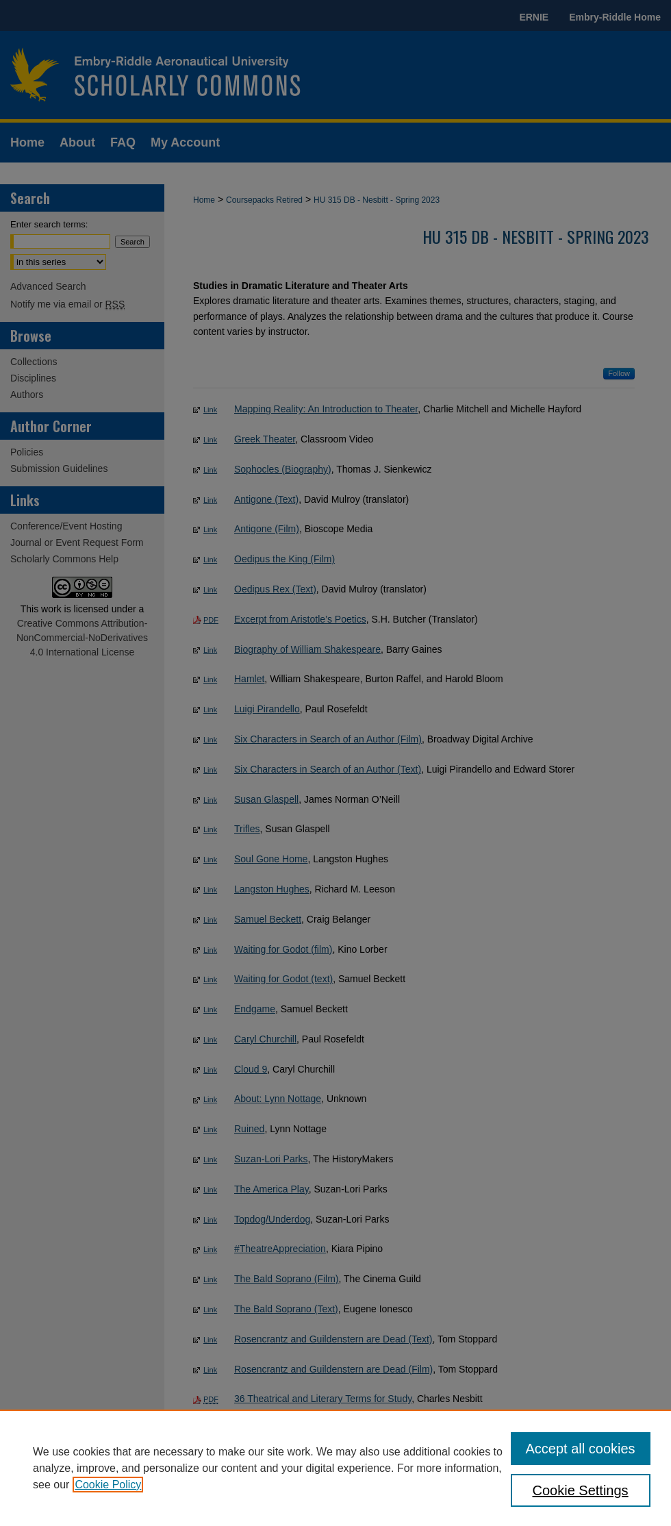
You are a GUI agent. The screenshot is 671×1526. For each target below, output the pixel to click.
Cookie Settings (581, 1490)
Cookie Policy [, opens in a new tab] (108, 1484)
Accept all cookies (580, 1448)
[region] (335, 1468)
